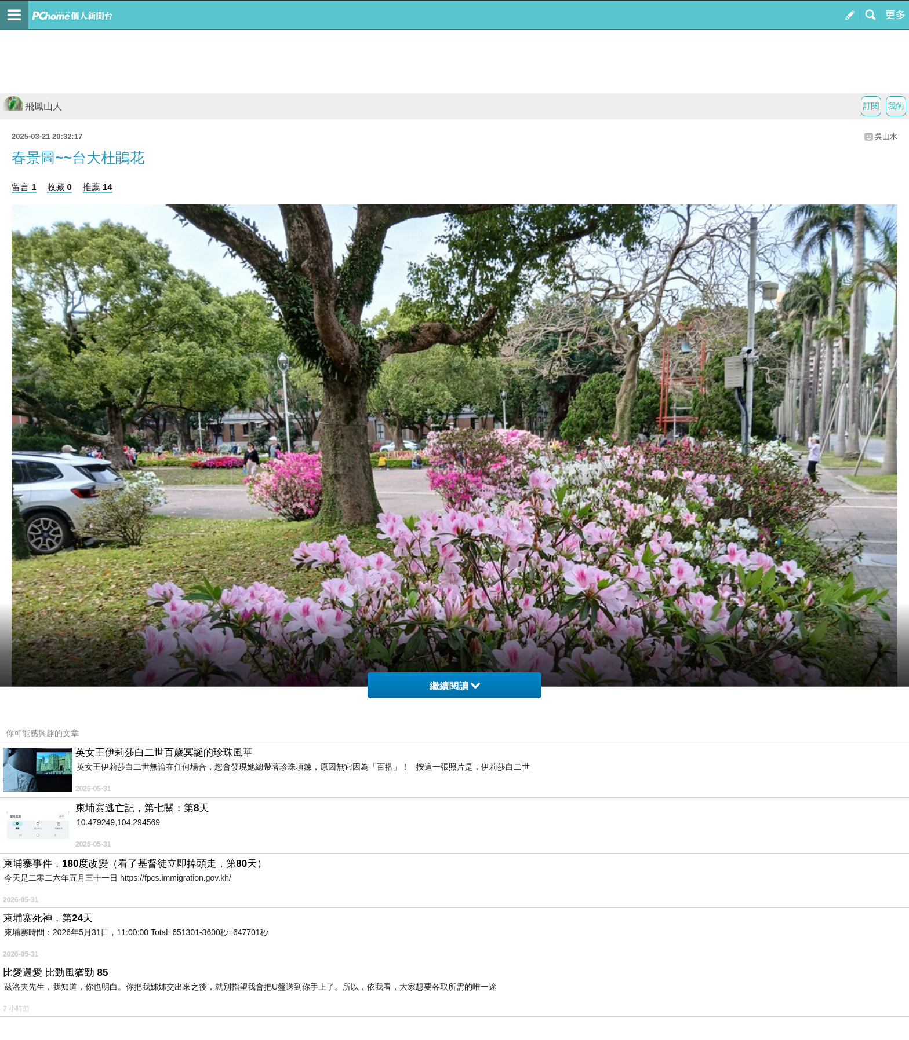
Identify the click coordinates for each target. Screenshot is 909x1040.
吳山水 (886, 136)
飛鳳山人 (32, 106)
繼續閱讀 (455, 686)
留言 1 (24, 187)
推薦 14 (97, 187)
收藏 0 (59, 187)
